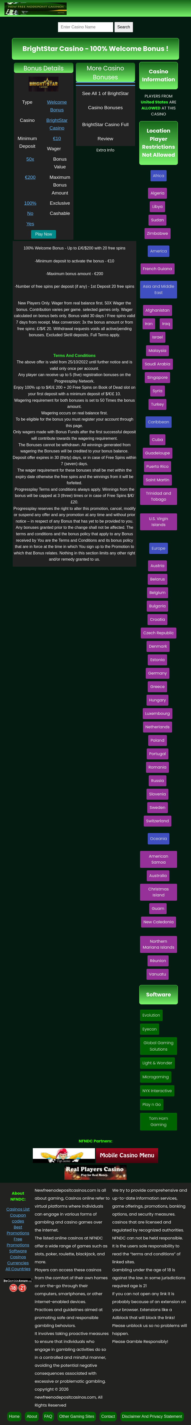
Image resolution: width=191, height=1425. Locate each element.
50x (30, 159)
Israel (157, 337)
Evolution (151, 1015)
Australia (158, 876)
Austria (157, 566)
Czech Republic (158, 633)
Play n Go (152, 1104)
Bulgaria (157, 606)
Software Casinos (18, 1254)
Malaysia (157, 350)
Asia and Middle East (158, 290)
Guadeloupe (157, 453)
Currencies (18, 1263)
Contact (108, 1416)
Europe (158, 548)
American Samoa (158, 859)
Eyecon (150, 1029)
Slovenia (157, 794)
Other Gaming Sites (76, 1416)
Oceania (158, 838)
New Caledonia (158, 922)
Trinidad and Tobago (158, 496)
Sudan (157, 220)
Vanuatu (157, 974)
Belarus (157, 579)
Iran (149, 324)
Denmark (158, 646)
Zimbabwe (157, 233)
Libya (157, 206)
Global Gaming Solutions (158, 1046)
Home (14, 1416)
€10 (57, 138)
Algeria (157, 193)
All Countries (17, 1269)
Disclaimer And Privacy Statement (152, 1416)
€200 (30, 177)
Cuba (157, 439)
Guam (158, 908)
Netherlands (157, 727)
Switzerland (157, 821)
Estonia (157, 660)
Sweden (157, 807)
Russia (157, 781)
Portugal (157, 754)
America (158, 251)
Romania (157, 767)
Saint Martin (157, 480)
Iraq (166, 324)
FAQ (48, 1416)
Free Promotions (18, 1242)
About (32, 1416)
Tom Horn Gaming (158, 1122)
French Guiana (157, 269)
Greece (157, 686)
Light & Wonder (157, 1063)
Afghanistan (157, 310)
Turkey (157, 404)
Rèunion (158, 961)
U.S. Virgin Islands (158, 522)
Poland (157, 740)
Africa (158, 176)
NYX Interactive (157, 1091)
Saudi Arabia (157, 364)
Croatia (157, 619)
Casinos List (18, 1209)
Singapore (157, 377)
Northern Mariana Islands (158, 944)
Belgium (157, 592)
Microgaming (156, 1077)
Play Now (43, 234)
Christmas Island (158, 892)
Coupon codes (18, 1218)
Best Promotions (18, 1230)
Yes (30, 223)
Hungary (157, 700)
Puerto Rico (157, 466)
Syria (157, 391)
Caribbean (158, 422)
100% (30, 203)
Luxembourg (157, 713)
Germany (157, 673)
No (30, 213)
